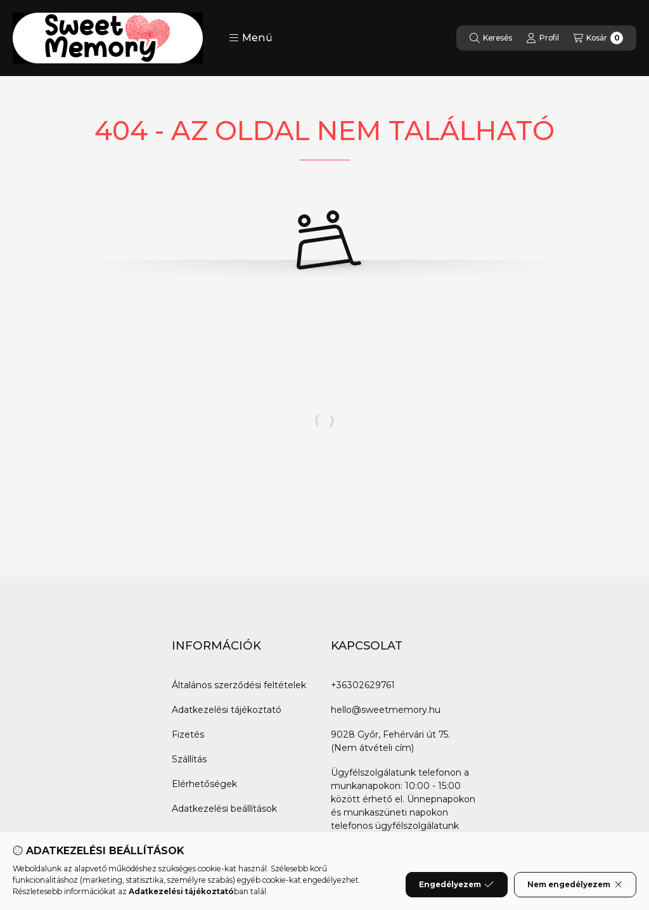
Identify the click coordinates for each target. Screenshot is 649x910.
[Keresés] (491, 38)
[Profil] (542, 38)
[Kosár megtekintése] (598, 38)
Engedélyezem (456, 885)
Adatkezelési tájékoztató (226, 709)
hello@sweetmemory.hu (385, 709)
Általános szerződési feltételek (239, 685)
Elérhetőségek (204, 784)
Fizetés (188, 734)
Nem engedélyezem (575, 885)
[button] (250, 38)
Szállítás (189, 759)
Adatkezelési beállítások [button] (224, 808)
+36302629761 (363, 685)
